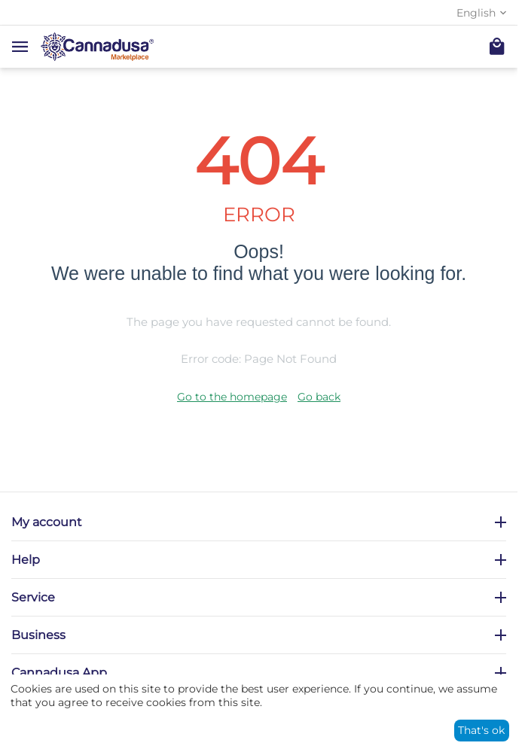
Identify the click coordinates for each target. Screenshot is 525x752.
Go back (319, 396)
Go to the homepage (232, 396)
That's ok (481, 730)
